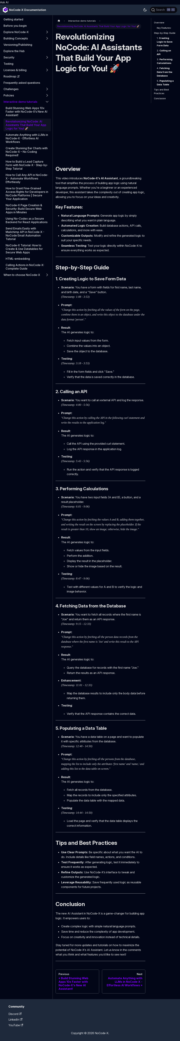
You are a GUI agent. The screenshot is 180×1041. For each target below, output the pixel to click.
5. (165, 83)
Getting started (13, 19)
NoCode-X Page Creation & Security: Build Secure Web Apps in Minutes (24, 208)
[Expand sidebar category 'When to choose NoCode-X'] (47, 275)
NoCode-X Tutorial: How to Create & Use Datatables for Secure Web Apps (24, 249)
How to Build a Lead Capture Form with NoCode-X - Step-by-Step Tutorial (27, 165)
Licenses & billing (15, 70)
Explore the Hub (14, 51)
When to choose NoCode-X (22, 275)
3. (164, 61)
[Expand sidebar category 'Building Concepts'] (47, 38)
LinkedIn (15, 1019)
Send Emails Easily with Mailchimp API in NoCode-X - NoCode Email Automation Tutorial (25, 234)
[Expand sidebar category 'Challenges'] (47, 89)
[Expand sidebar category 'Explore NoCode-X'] (47, 32)
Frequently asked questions (22, 82)
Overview (159, 22)
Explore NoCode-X (16, 32)
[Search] (163, 10)
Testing (8, 63)
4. (164, 72)
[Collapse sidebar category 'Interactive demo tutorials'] (47, 102)
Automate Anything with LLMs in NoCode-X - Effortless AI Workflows (27, 138)
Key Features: (164, 28)
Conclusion (160, 98)
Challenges (11, 89)
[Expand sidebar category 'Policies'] (47, 95)
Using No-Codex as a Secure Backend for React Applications (26, 220)
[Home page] (59, 20)
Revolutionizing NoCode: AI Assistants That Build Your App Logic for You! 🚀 (26, 125)
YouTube (15, 1025)
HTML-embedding (18, 258)
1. (164, 42)
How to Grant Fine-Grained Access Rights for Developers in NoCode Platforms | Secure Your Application (27, 194)
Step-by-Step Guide (164, 33)
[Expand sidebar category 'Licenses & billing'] (47, 70)
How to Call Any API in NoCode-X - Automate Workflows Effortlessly (27, 178)
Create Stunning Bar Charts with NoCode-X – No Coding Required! (27, 151)
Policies (9, 95)
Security (9, 57)
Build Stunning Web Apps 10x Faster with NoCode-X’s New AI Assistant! (26, 111)
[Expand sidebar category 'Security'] (47, 57)
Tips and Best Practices (161, 91)
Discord (14, 1014)
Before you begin (15, 25)
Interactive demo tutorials (20, 101)
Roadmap (11, 76)
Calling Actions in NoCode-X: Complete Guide (25, 266)
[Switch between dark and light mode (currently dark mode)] (145, 10)
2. (164, 52)
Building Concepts (16, 38)
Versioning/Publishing (18, 44)
